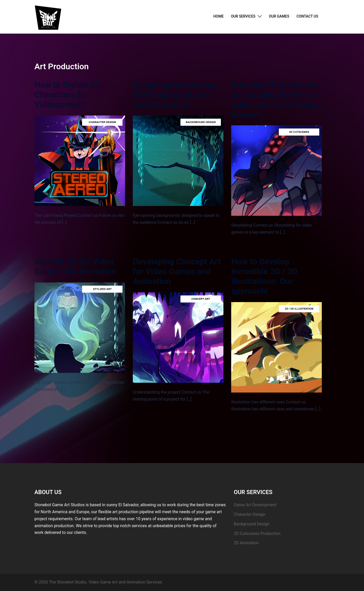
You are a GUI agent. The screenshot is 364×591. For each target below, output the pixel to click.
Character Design (249, 514)
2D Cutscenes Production (257, 533)
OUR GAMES (279, 16)
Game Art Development (255, 504)
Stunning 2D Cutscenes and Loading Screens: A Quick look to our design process (276, 99)
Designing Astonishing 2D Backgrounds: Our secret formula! (174, 94)
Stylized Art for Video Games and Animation (75, 266)
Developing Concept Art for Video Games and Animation (177, 271)
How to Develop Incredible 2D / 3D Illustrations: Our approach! (264, 276)
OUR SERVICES (243, 16)
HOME (218, 16)
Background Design (252, 523)
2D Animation (246, 542)
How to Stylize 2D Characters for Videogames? (67, 94)
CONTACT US (307, 16)
